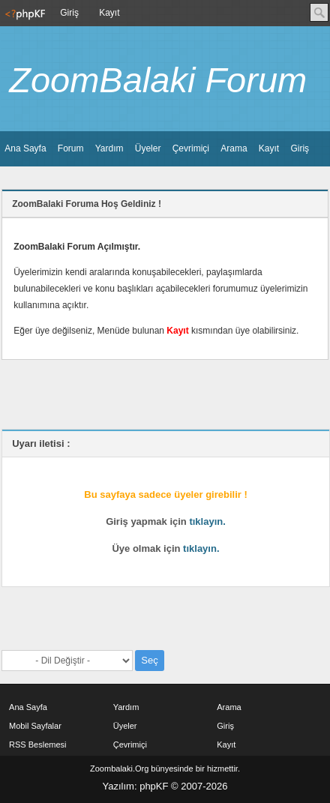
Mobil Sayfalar (35, 725)
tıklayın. (207, 521)
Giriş (69, 12)
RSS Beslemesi (37, 744)
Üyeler (148, 148)
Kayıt (109, 12)
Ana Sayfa (25, 148)
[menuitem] (23, 13)
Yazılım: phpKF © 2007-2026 (165, 786)
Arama (233, 148)
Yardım (109, 148)
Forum (71, 148)
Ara (319, 12)
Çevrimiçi (190, 148)
